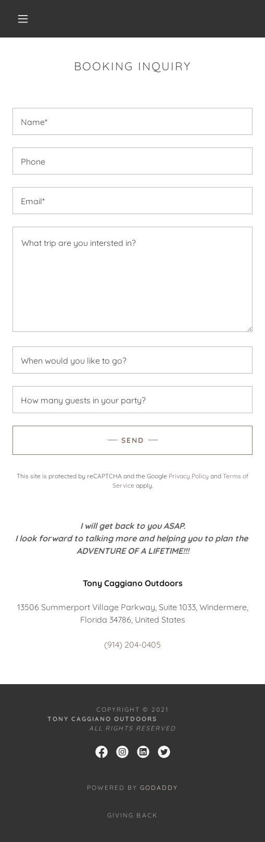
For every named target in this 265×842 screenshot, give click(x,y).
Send (132, 440)
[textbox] (132, 121)
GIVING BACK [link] (132, 815)
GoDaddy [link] (159, 787)
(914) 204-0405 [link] (132, 644)
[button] (24, 18)
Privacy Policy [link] (189, 476)
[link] (101, 751)
